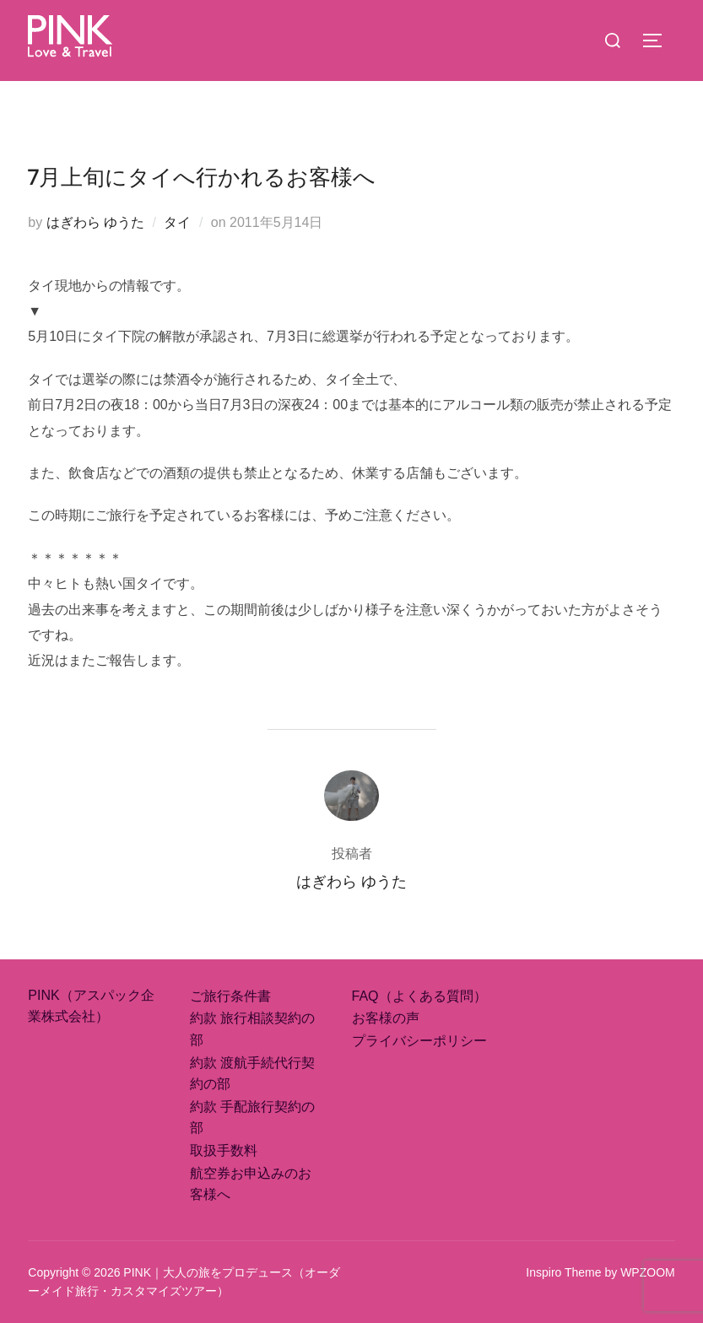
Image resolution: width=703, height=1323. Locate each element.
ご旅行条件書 (230, 996)
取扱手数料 (223, 1150)
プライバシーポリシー (419, 1041)
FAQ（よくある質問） (419, 996)
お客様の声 (385, 1018)
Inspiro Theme (563, 1272)
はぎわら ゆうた (95, 222)
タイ (177, 222)
